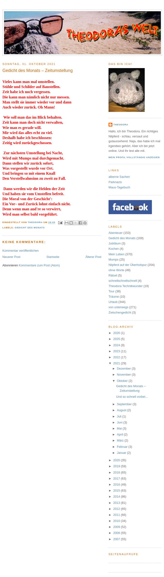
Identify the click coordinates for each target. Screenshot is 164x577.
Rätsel (113, 275)
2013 (117, 503)
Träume (114, 296)
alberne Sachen (119, 177)
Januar (122, 453)
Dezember (124, 368)
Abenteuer (116, 233)
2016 (117, 484)
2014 (117, 496)
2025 (117, 339)
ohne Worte (116, 270)
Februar (123, 447)
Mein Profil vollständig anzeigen (134, 157)
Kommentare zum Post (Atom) (39, 265)
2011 (117, 515)
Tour (112, 291)
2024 (117, 345)
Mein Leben (116, 254)
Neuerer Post (11, 257)
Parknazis (115, 182)
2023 (117, 351)
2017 (117, 478)
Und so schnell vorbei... (132, 396)
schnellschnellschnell (123, 280)
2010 (117, 521)
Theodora (120, 124)
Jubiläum (115, 243)
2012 (117, 509)
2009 (117, 527)
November (124, 374)
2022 (117, 357)
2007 (117, 539)
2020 (117, 460)
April (120, 434)
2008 (117, 533)
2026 (117, 333)
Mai (120, 428)
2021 (117, 363)
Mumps (113, 259)
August (122, 410)
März (121, 440)
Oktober (123, 381)
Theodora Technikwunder (126, 286)
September (125, 404)
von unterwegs (118, 307)
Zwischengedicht (120, 312)
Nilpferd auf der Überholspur (128, 265)
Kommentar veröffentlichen (20, 250)
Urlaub (113, 302)
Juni (120, 422)
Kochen (114, 248)
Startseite (53, 257)
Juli (119, 416)
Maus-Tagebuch (119, 187)
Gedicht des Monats (30, 227)
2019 (117, 466)
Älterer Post (93, 257)
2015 (117, 490)
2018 (117, 472)
